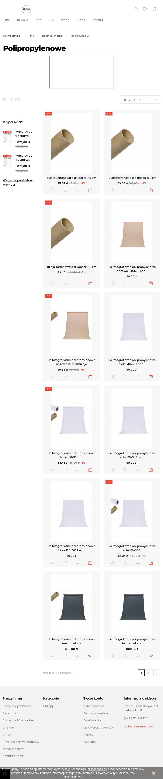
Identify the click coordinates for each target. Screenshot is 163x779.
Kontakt (98, 20)
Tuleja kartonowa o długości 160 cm (131, 178)
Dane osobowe (94, 706)
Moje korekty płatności (98, 728)
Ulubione (89, 742)
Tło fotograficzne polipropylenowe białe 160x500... (132, 548)
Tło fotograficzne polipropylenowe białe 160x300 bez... (132, 455)
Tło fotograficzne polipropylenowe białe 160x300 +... (71, 455)
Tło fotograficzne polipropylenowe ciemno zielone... (71, 641)
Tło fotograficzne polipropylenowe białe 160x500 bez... (71, 548)
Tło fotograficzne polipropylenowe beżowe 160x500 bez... (132, 269)
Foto (38, 20)
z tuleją (48, 706)
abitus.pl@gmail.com (138, 726)
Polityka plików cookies (19, 720)
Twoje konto (93, 698)
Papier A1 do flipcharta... (23, 134)
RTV (51, 20)
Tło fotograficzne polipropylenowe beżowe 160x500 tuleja (71, 362)
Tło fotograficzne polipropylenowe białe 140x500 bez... (132, 362)
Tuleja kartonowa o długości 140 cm (71, 178)
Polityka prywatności (17, 706)
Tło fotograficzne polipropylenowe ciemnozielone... (132, 641)
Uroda (81, 20)
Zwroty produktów (95, 713)
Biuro (6, 20)
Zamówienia (92, 720)
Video (65, 20)
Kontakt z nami (13, 756)
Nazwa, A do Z (132, 100)
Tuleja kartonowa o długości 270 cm (71, 267)
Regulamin (10, 713)
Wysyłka (8, 728)
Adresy (88, 735)
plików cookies (97, 769)
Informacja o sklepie (140, 698)
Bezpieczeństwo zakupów (21, 742)
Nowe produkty (13, 749)
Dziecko (22, 20)
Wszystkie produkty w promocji (17, 182)
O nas (7, 735)
